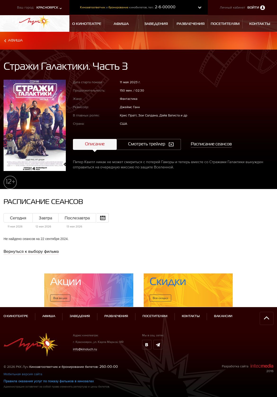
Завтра (45, 217)
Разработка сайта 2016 (247, 368)
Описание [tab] (95, 144)
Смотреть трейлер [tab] (146, 144)
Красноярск (47, 7)
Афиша (15, 40)
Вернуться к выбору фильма (31, 251)
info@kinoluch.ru (85, 349)
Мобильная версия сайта (23, 374)
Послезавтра (77, 217)
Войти (253, 7)
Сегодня (18, 217)
